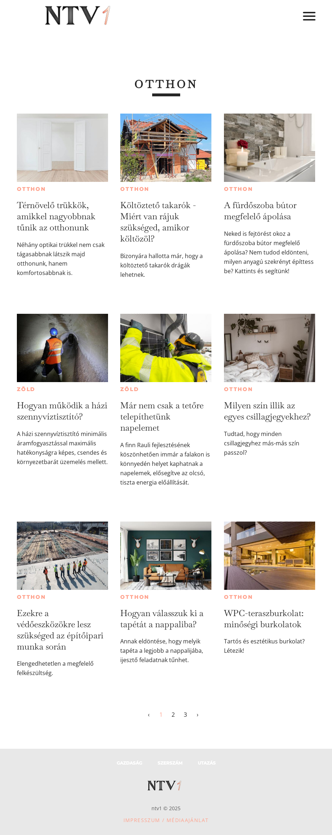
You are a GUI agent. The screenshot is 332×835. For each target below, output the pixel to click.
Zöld (26, 389)
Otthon (31, 189)
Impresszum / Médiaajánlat (166, 820)
